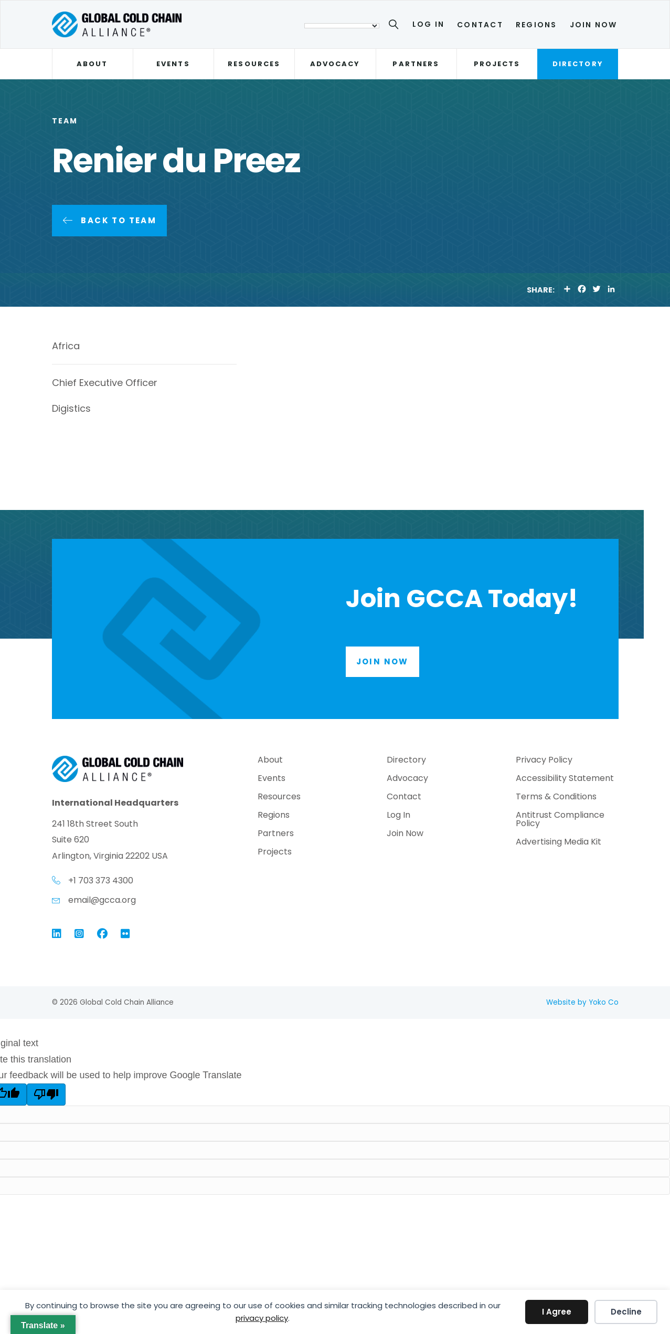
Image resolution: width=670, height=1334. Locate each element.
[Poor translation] (46, 1094)
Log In (428, 24)
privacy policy (262, 1317)
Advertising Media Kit (558, 843)
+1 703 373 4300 (100, 880)
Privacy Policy (544, 761)
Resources (254, 64)
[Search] (395, 26)
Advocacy (335, 64)
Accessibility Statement (565, 779)
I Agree (556, 1311)
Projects (497, 64)
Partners (415, 64)
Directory (577, 64)
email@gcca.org (102, 900)
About (92, 64)
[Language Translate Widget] (341, 25)
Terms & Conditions (556, 798)
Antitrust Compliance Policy (560, 820)
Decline (626, 1311)
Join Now (594, 24)
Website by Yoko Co (582, 1002)
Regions (536, 24)
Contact (480, 24)
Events (172, 64)
